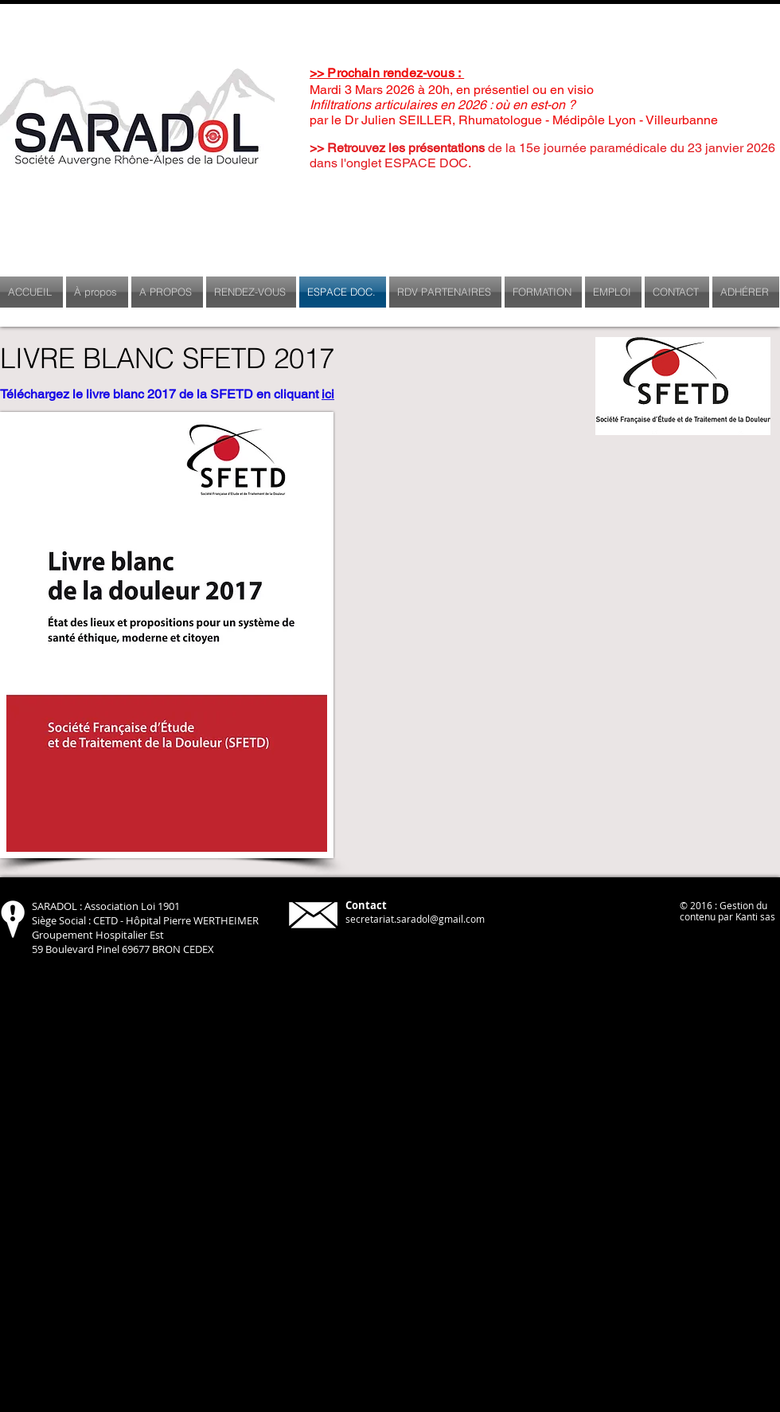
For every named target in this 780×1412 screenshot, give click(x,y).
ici (328, 394)
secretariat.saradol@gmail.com (415, 918)
